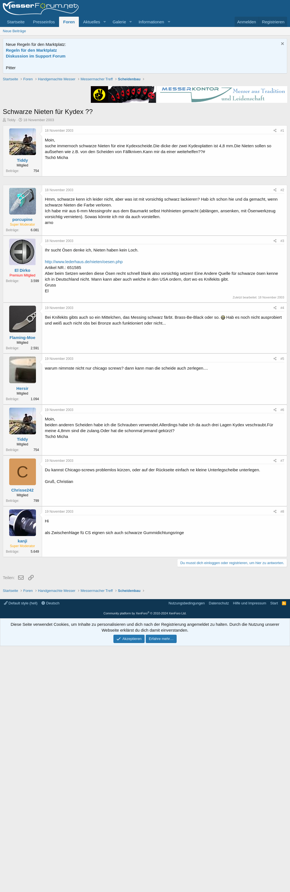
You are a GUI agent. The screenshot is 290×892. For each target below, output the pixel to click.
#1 (282, 210)
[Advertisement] (145, 115)
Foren (69, 21)
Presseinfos (44, 21)
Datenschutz (219, 849)
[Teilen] (275, 210)
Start (274, 849)
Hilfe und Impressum (249, 849)
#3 (282, 408)
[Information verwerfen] (281, 44)
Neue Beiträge (14, 31)
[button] (104, 22)
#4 (282, 475)
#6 (282, 577)
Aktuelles (91, 21)
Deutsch (50, 849)
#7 (282, 627)
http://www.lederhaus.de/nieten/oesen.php (84, 428)
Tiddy (11, 199)
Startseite (16, 21)
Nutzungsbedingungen (187, 849)
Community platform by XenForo (145, 859)
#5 (282, 525)
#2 (282, 357)
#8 (282, 678)
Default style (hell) (21, 849)
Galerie (119, 21)
